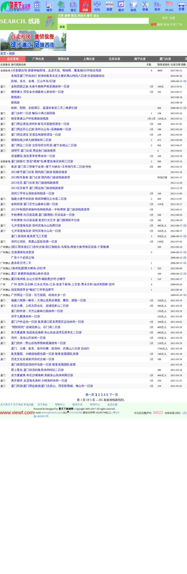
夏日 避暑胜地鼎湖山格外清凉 (30, 273)
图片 (121, 9)
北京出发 (114, 58)
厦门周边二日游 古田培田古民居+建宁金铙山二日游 (44, 145)
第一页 (89, 394)
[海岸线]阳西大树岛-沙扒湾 (28, 268)
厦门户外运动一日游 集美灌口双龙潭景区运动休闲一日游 (47, 321)
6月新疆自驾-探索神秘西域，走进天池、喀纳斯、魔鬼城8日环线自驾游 (56, 70)
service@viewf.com (51, 412)
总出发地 (12, 58)
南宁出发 (140, 58)
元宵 (61, 15)
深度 (109, 8)
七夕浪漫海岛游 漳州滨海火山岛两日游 (36, 225)
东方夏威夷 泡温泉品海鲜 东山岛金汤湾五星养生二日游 (46, 332)
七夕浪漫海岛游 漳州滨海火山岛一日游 (36, 230)
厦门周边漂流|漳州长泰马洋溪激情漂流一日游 (40, 123)
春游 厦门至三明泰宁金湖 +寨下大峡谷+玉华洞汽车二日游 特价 (51, 166)
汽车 (173, 24)
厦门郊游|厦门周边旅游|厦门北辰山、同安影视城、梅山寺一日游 (52, 385)
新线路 (15, 102)
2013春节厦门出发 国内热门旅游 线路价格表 (39, 172)
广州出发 (38, 58)
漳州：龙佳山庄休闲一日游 (28, 337)
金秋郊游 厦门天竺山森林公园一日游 (34, 204)
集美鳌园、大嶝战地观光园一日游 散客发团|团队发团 (44, 353)
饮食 (145, 8)
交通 (181, 8)
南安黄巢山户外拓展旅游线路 (29, 118)
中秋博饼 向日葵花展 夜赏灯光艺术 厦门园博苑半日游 (45, 220)
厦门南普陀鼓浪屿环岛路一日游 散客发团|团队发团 (43, 364)
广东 (179, 24)
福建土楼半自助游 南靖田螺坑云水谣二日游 (39, 198)
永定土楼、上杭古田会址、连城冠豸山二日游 (40, 305)
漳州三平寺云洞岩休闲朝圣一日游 (32, 193)
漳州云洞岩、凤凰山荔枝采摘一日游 (34, 241)
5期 (184, 81)
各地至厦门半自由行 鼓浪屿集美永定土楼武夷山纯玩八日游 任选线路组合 (58, 75)
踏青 (67, 15)
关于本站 (18, 404)
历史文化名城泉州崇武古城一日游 (32, 359)
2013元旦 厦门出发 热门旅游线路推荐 (35, 182)
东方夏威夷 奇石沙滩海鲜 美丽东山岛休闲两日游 (42, 375)
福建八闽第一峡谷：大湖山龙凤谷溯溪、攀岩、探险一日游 (48, 300)
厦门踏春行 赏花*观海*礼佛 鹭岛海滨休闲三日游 (42, 161)
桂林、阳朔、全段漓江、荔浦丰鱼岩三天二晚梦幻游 (44, 107)
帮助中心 (60, 404)
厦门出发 (165, 58)
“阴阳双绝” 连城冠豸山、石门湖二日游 (35, 327)
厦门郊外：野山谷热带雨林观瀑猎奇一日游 (38, 343)
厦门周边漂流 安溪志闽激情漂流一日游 (36, 134)
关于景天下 (6, 404)
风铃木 (81, 15)
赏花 (74, 15)
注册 (172, 18)
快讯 (133, 9)
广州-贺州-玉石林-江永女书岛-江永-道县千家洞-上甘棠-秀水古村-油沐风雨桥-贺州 (63, 284)
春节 (89, 15)
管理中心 (95, 404)
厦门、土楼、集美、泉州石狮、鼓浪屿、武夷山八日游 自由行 (50, 348)
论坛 (97, 8)
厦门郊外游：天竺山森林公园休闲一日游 (37, 311)
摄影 (160, 24)
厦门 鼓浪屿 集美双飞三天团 (29, 236)
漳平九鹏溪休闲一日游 (25, 316)
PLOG (169, 9)
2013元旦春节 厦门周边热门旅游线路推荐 (37, 188)
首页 (3, 53)
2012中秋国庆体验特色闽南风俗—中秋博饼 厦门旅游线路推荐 (50, 209)
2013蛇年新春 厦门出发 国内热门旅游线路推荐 (40, 177)
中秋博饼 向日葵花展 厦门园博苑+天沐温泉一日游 (43, 214)
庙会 (96, 15)
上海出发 (89, 58)
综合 (37, 9)
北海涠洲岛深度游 (22, 252)
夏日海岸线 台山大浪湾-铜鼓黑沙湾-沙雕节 (38, 279)
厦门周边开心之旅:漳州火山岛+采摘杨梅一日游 (41, 129)
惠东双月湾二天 (21, 262)
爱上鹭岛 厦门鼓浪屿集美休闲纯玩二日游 (37, 369)
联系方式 (77, 404)
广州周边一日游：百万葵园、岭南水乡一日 (38, 295)
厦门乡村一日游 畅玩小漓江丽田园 (33, 113)
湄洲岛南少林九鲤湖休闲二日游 (31, 139)
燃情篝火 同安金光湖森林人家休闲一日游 (37, 91)
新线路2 (16, 97)
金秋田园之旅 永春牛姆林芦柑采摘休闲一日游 (40, 86)
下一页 (113, 394)
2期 (184, 225)
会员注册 (112, 404)
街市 (157, 8)
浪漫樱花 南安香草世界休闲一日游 (33, 156)
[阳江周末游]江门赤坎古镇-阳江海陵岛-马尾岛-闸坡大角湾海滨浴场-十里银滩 (60, 246)
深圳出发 (63, 58)
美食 (166, 24)
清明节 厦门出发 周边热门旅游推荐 (33, 150)
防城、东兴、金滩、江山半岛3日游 (33, 81)
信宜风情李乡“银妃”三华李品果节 (32, 289)
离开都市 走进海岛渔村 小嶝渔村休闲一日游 (39, 380)
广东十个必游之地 (22, 257)
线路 (12, 53)
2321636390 (74, 412)
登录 (165, 18)
